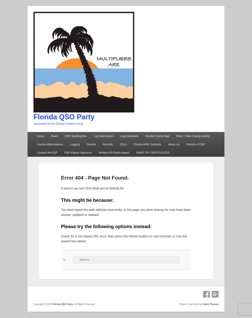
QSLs (123, 144)
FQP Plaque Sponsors (78, 152)
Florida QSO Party (63, 117)
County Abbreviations (50, 144)
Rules (54, 136)
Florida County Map (157, 136)
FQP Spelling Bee (76, 136)
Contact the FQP (47, 152)
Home (40, 136)
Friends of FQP (195, 144)
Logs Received (129, 136)
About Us (174, 144)
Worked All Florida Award (114, 152)
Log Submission (103, 136)
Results (91, 144)
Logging (75, 144)
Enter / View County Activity (193, 136)
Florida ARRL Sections (147, 144)
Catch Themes (210, 304)
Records (108, 144)
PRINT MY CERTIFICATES (153, 152)
